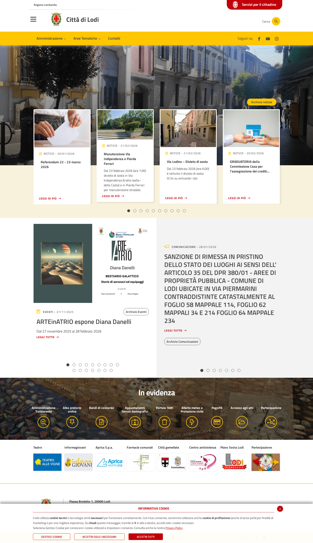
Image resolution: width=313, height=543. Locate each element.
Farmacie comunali (140, 447)
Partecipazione (262, 447)
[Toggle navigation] (38, 22)
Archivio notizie (261, 102)
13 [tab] (92, 370)
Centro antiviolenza (202, 447)
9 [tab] (178, 210)
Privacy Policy (173, 528)
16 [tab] (111, 370)
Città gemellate (168, 447)
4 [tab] (147, 210)
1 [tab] (128, 210)
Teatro (37, 447)
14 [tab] (98, 370)
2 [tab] (134, 210)
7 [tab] (165, 210)
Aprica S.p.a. (104, 447)
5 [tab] (153, 210)
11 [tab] (80, 370)
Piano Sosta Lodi (232, 447)
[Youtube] (231, 21)
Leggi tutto (45, 337)
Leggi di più (48, 198)
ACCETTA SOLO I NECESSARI (99, 537)
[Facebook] (219, 21)
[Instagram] (243, 21)
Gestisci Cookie (51, 537)
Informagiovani (75, 447)
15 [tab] (105, 370)
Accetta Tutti (146, 537)
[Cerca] (270, 21)
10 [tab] (184, 210)
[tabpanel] (62, 156)
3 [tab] (141, 210)
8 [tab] (171, 210)
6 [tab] (159, 210)
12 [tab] (86, 370)
